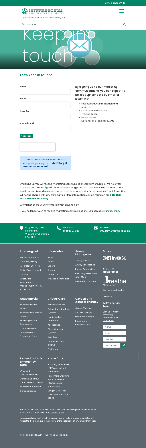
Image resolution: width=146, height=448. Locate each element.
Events (51, 261)
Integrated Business (30, 265)
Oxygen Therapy (83, 308)
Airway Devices (83, 260)
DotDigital (45, 187)
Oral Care (52, 337)
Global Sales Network (30, 270)
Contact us (53, 274)
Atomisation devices (85, 281)
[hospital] (114, 339)
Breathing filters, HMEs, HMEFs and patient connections (59, 368)
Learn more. (108, 320)
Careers (24, 274)
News (50, 257)
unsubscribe (112, 210)
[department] (111, 345)
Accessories (54, 324)
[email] (114, 333)
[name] (114, 327)
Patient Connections (85, 269)
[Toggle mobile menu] (121, 10)
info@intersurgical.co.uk (115, 231)
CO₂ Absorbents (28, 328)
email (23, 98)
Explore (51, 265)
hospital (24, 111)
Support (52, 270)
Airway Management (30, 386)
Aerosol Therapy (83, 312)
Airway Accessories (85, 264)
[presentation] (37, 147)
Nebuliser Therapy (84, 316)
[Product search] (71, 24)
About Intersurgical (29, 257)
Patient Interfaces (56, 304)
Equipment (53, 349)
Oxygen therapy (28, 390)
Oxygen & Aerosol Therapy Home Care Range (58, 394)
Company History (28, 261)
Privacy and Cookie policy (56, 435)
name (23, 86)
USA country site (56, 412)
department (27, 123)
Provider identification (58, 278)
